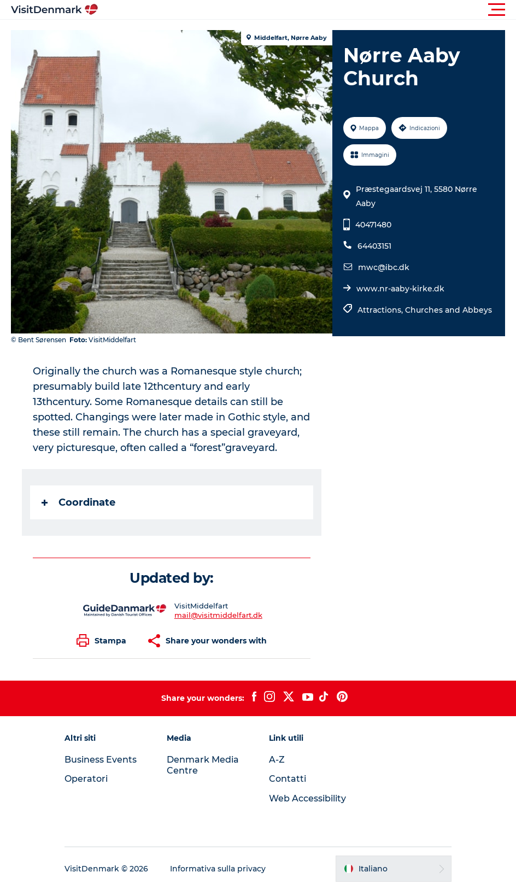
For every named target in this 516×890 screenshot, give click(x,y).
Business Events (100, 759)
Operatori (86, 779)
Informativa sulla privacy (218, 869)
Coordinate (78, 502)
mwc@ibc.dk (383, 267)
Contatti (287, 779)
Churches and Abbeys (448, 310)
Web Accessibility (307, 798)
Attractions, (381, 310)
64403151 (374, 246)
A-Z (277, 759)
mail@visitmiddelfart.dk (218, 615)
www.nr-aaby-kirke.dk (400, 289)
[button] (307, 9)
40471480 (373, 225)
